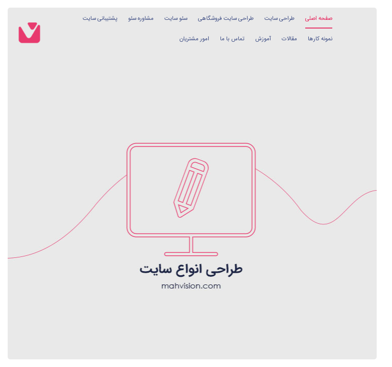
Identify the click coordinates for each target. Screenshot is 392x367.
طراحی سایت (279, 18)
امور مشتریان (194, 39)
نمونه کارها (320, 39)
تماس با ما (232, 39)
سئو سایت (175, 18)
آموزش (263, 39)
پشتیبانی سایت (100, 18)
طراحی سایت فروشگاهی (226, 18)
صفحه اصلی (318, 18)
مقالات (289, 39)
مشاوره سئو (141, 18)
